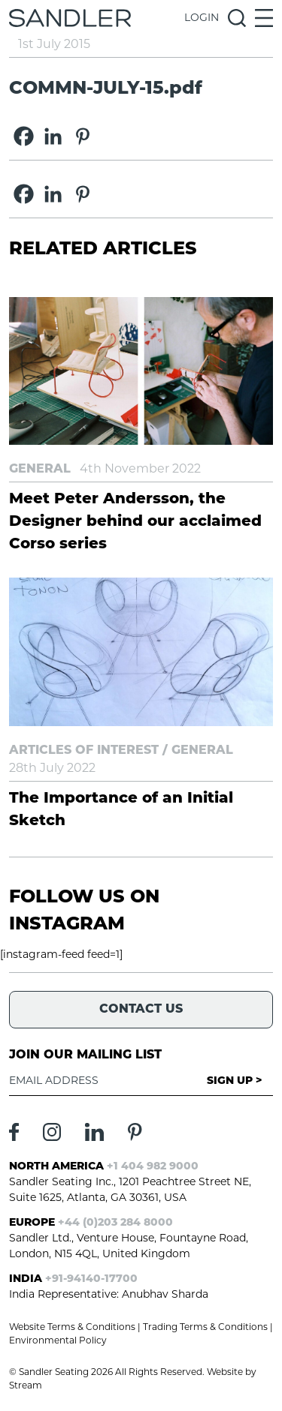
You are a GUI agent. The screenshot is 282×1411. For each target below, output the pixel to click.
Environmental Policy (58, 1341)
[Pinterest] (82, 136)
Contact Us (141, 1010)
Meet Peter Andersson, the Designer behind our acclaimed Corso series (135, 522)
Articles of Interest (84, 751)
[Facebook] (24, 136)
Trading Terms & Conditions (205, 1327)
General (40, 470)
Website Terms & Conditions (72, 1327)
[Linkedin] (53, 136)
